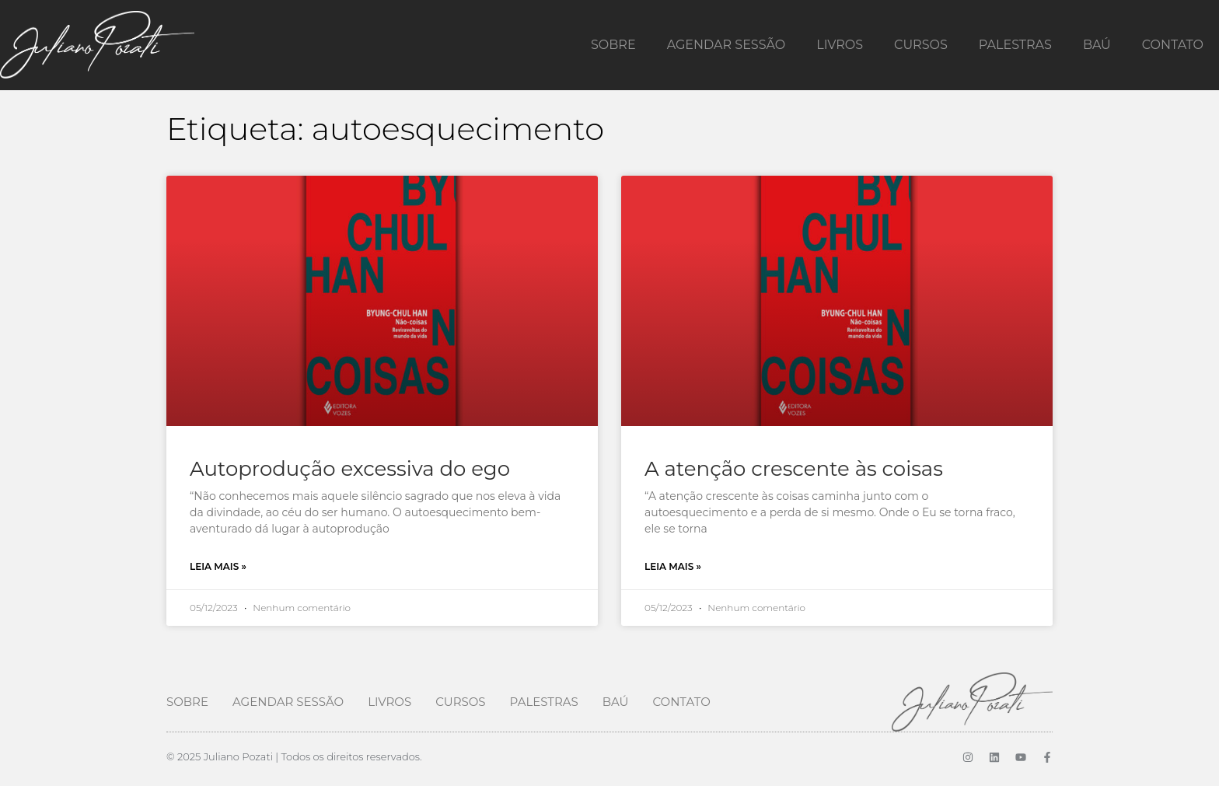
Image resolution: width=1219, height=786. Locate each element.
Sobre (613, 44)
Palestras (1015, 44)
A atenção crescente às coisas (793, 468)
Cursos (921, 44)
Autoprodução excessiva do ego (350, 468)
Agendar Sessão (726, 44)
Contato (1172, 44)
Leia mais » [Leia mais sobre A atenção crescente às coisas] (672, 566)
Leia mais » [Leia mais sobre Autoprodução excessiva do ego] (218, 566)
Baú (1097, 44)
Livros (839, 44)
